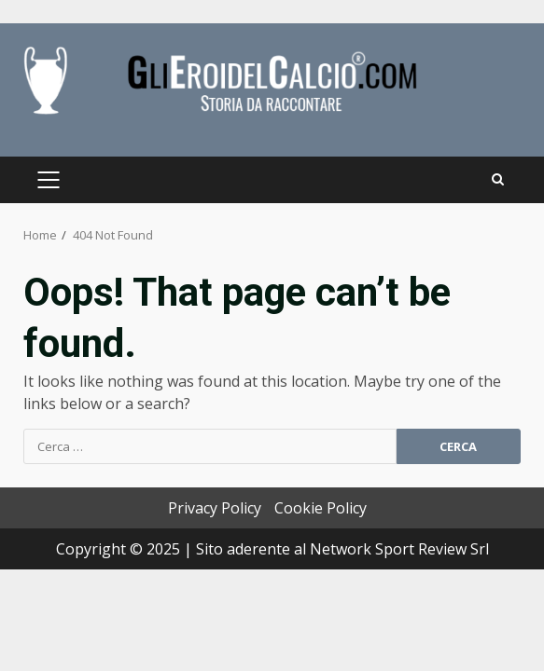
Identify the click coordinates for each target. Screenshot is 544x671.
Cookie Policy (320, 508)
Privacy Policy (214, 508)
